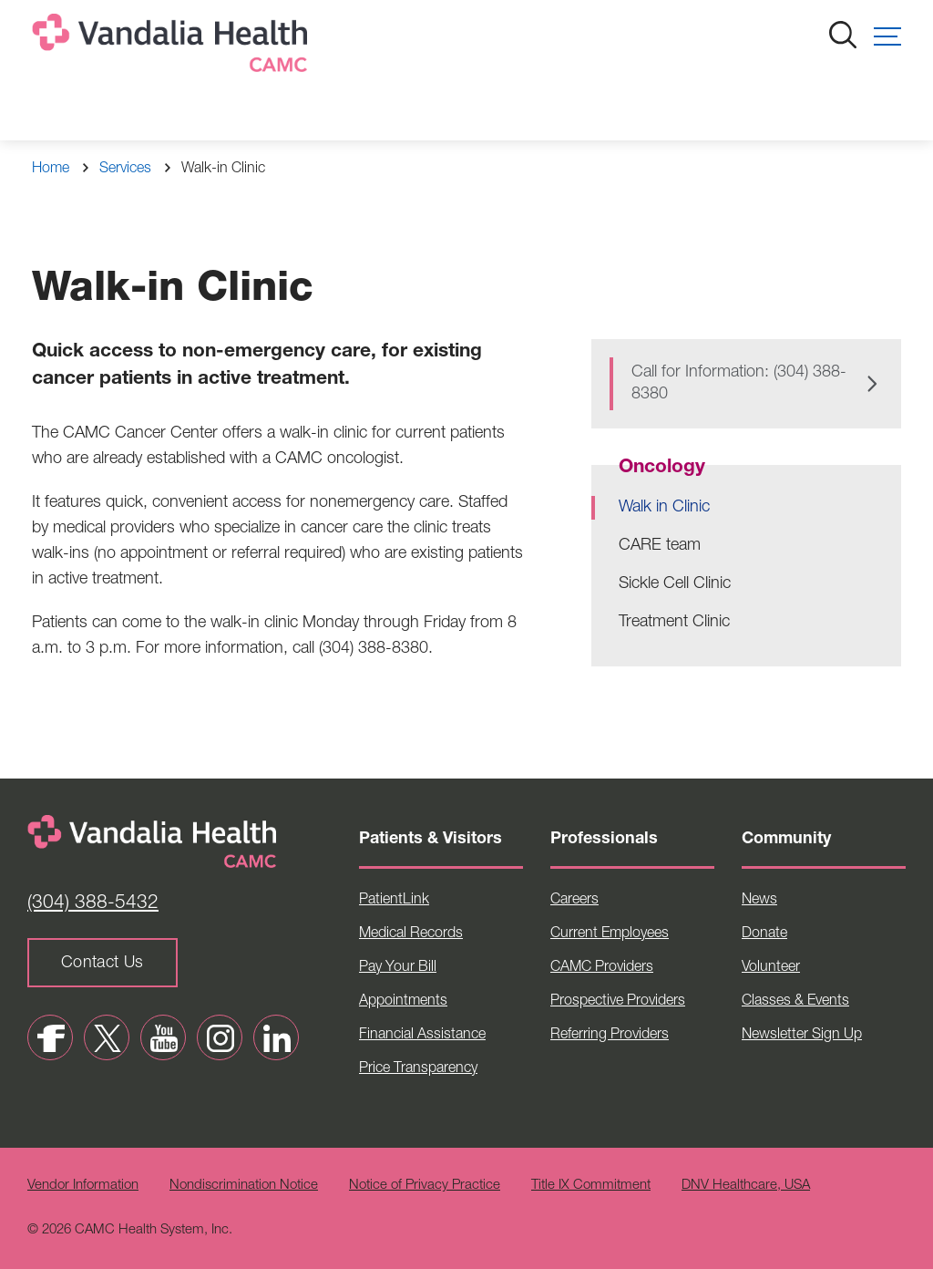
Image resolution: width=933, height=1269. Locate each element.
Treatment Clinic (674, 622)
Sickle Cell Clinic (675, 584)
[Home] (173, 47)
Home (50, 169)
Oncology (662, 468)
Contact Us (102, 963)
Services (125, 169)
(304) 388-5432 (93, 903)
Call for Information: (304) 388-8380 (738, 384)
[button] (887, 36)
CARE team (660, 546)
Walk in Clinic (664, 508)
